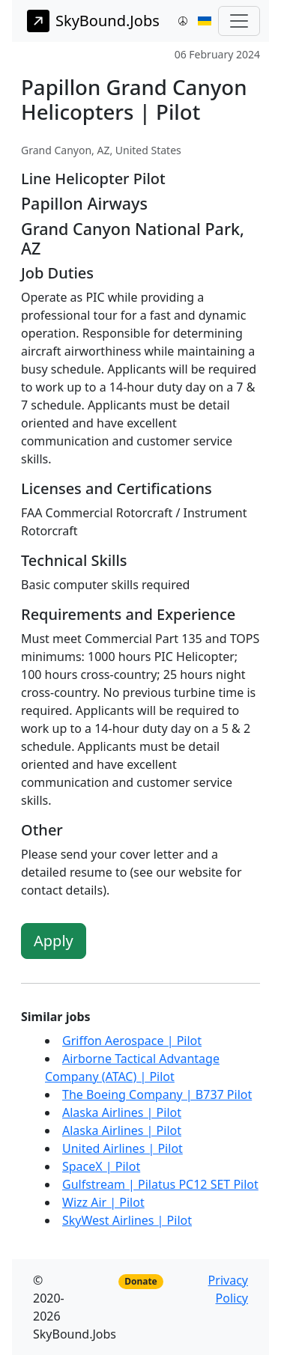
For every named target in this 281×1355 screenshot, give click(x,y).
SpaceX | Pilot (101, 1166)
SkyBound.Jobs (93, 21)
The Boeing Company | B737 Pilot (157, 1094)
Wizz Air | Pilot (103, 1202)
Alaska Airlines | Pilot (121, 1112)
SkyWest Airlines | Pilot (127, 1220)
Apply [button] (53, 941)
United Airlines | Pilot (122, 1148)
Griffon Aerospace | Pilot (132, 1040)
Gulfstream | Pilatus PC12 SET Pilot (160, 1184)
